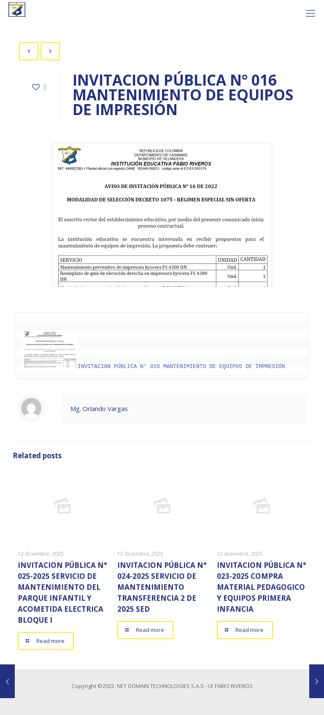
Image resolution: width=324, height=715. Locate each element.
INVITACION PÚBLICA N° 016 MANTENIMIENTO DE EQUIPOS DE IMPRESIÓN (153, 366)
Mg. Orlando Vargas (99, 408)
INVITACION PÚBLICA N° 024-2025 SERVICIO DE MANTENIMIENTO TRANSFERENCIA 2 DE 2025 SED (162, 586)
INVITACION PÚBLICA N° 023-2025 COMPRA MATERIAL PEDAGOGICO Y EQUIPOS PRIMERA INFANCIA (261, 586)
